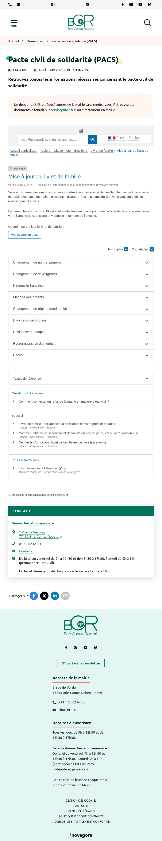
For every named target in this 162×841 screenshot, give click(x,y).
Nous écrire (64, 709)
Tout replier (118, 249)
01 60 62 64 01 (30, 543)
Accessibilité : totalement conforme (81, 821)
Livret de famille (102, 150)
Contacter (26, 551)
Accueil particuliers (23, 150)
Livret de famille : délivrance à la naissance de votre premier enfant (67, 424)
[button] (148, 22)
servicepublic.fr (63, 109)
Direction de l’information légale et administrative (39, 494)
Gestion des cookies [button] (81, 800)
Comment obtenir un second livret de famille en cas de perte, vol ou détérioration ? (78, 433)
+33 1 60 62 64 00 (69, 702)
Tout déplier (143, 251)
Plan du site (81, 806)
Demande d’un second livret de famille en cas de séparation (63, 442)
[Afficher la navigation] (14, 22)
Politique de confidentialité (81, 816)
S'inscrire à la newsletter (81, 663)
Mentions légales (81, 811)
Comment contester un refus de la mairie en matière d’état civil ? (64, 401)
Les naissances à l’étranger (42, 468)
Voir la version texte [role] (25, 234)
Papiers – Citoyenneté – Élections (64, 150)
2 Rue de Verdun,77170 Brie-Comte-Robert (40, 534)
